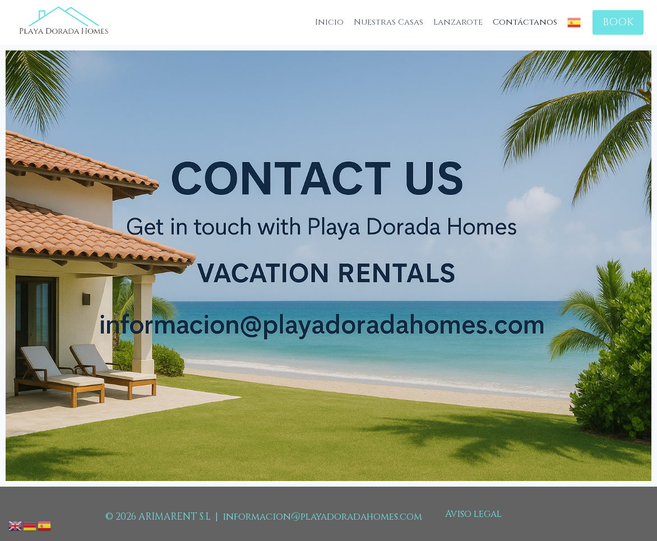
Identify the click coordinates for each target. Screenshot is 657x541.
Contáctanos (525, 22)
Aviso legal (473, 513)
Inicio (329, 22)
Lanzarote (458, 22)
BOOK (618, 22)
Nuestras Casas (388, 22)
